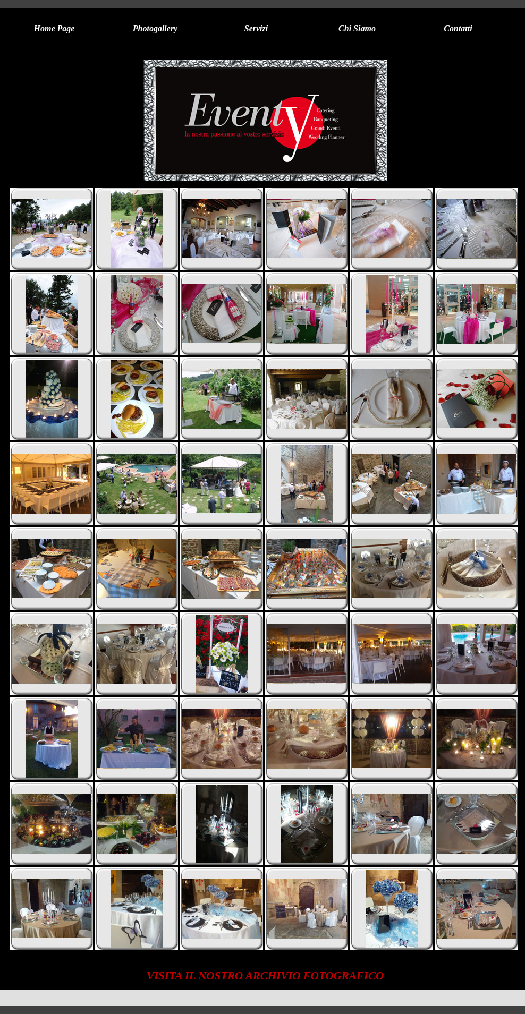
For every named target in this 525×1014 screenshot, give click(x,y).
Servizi (256, 28)
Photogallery (155, 28)
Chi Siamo (357, 28)
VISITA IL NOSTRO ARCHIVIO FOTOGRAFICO (265, 975)
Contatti (458, 28)
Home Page (54, 28)
